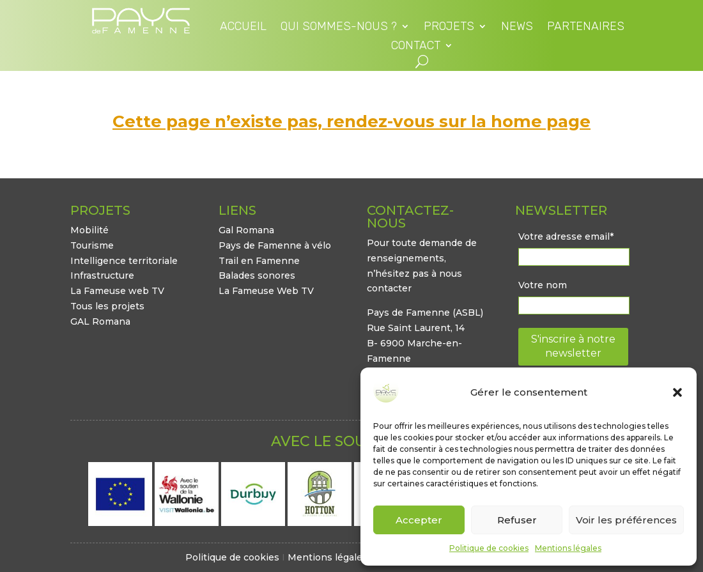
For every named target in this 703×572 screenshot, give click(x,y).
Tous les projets (107, 306)
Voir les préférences (626, 520)
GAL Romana (100, 321)
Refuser (517, 520)
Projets (449, 27)
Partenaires (585, 27)
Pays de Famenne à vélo (275, 245)
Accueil (243, 27)
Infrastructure (102, 275)
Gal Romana (246, 230)
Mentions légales (568, 548)
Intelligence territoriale (124, 261)
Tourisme (92, 245)
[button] (677, 392)
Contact (415, 46)
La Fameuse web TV (117, 291)
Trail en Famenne (259, 261)
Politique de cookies (489, 548)
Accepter (419, 520)
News (517, 27)
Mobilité (89, 230)
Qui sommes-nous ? (339, 27)
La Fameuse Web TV (266, 291)
